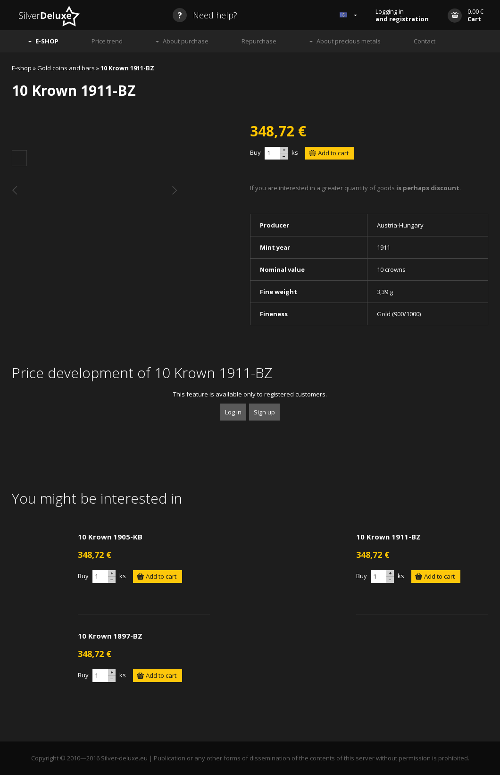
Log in (233, 412)
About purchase (185, 41)
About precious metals (349, 41)
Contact (424, 41)
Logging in (402, 15)
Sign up (264, 412)
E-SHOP (46, 41)
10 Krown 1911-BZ (388, 536)
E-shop (22, 68)
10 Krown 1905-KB (110, 536)
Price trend (107, 41)
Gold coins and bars (66, 68)
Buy (255, 152)
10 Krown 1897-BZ (110, 635)
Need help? (205, 15)
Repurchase (259, 41)
